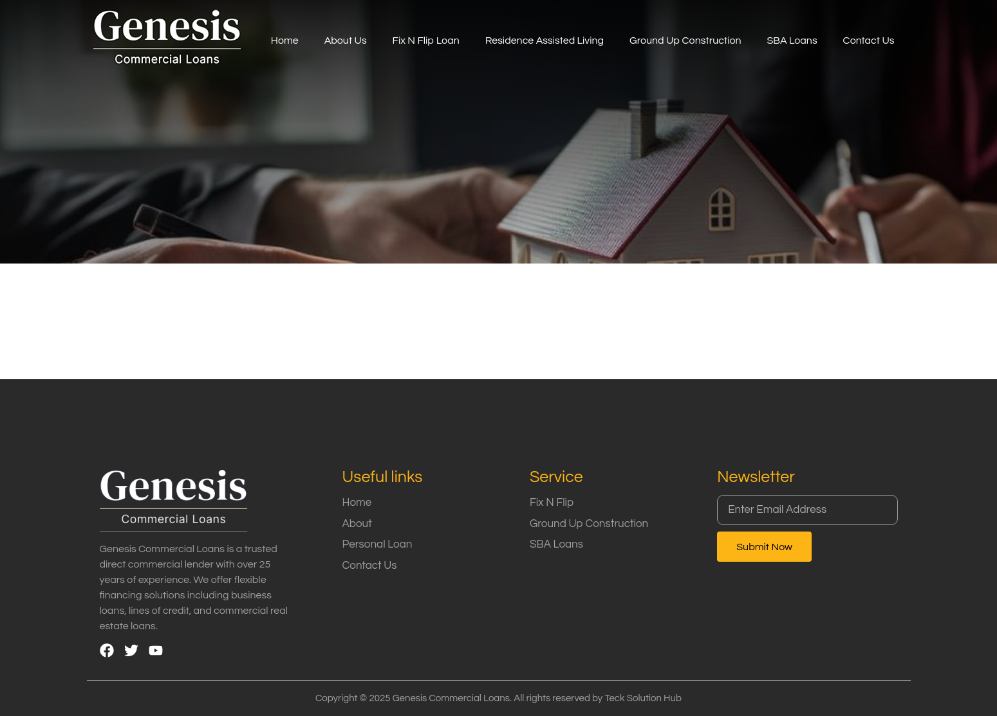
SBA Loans (792, 40)
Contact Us (869, 40)
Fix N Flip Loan (426, 40)
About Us (345, 40)
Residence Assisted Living (544, 40)
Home (285, 40)
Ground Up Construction (685, 40)
